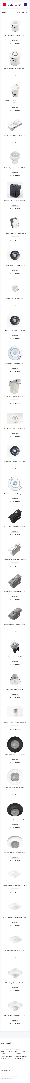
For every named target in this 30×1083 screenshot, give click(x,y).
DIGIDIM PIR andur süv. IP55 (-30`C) (15, 35)
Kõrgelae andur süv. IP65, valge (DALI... (15, 494)
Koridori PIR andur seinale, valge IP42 (15, 722)
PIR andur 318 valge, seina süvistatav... (15, 233)
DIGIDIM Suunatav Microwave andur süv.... (15, 101)
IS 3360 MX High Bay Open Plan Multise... (15, 983)
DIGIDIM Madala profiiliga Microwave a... (15, 68)
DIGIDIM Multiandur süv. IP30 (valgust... (15, 135)
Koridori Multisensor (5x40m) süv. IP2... (15, 754)
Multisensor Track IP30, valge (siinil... (15, 396)
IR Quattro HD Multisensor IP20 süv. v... (15, 950)
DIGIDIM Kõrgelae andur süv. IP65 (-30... (15, 168)
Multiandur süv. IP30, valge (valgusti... (15, 559)
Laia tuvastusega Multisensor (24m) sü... (15, 820)
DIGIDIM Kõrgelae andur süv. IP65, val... (15, 428)
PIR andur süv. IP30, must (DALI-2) (15, 265)
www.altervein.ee (5, 1070)
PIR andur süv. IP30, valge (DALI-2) (15, 298)
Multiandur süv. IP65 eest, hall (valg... (15, 591)
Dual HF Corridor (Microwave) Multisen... (15, 885)
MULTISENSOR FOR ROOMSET (15, 689)
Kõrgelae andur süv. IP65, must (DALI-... (15, 461)
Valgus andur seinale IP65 (15, 657)
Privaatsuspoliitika (5, 1076)
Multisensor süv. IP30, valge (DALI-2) (15, 363)
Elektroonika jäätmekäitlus (7, 1078)
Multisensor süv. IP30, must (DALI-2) (15, 331)
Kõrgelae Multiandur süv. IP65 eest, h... (15, 624)
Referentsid (23, 1076)
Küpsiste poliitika (15, 1076)
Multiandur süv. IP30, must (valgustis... (15, 526)
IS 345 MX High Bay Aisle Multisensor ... (15, 1015)
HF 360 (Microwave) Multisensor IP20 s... (15, 917)
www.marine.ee (5, 1065)
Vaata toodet (15, 40)
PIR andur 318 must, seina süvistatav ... (15, 200)
